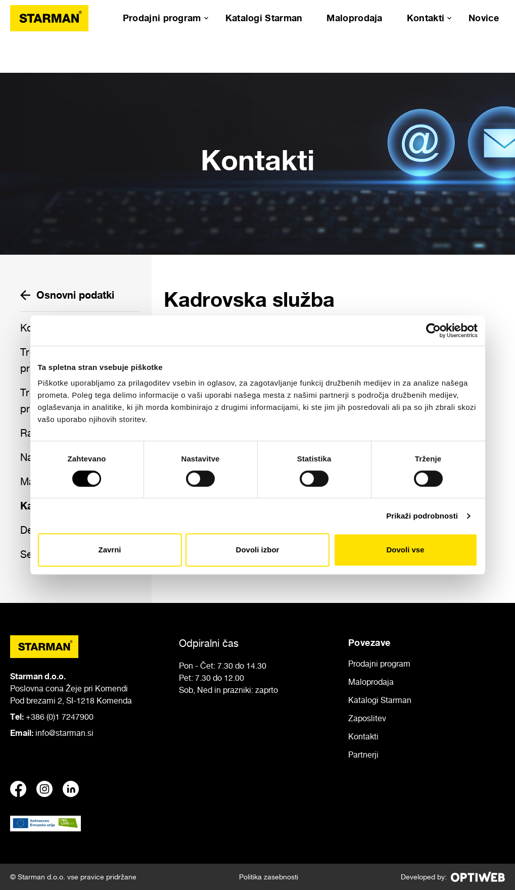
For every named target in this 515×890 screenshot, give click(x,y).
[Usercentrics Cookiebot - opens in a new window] (433, 330)
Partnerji (363, 755)
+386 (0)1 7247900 (59, 717)
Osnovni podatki (67, 295)
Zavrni (109, 549)
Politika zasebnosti (268, 876)
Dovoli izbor (257, 549)
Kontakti (425, 17)
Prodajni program (162, 17)
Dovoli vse (405, 549)
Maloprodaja (354, 17)
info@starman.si (64, 733)
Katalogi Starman (264, 17)
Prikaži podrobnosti (422, 515)
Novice (484, 17)
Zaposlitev (367, 718)
